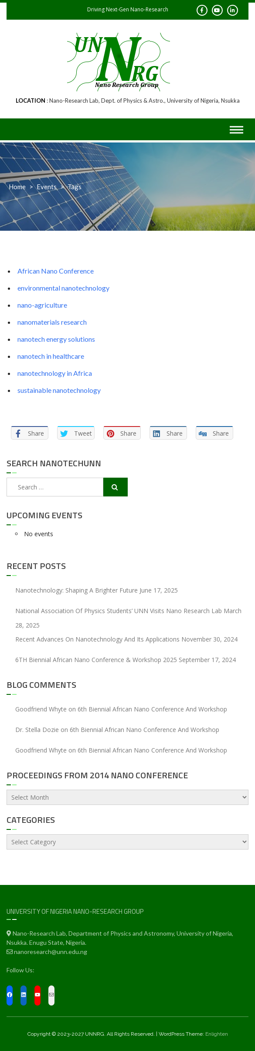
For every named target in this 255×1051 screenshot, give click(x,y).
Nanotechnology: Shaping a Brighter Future (76, 590)
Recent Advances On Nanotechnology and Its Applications (97, 639)
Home (17, 187)
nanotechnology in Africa (54, 373)
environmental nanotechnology (63, 288)
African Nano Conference (55, 271)
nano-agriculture (42, 305)
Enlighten (216, 1034)
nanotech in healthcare (50, 356)
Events (47, 187)
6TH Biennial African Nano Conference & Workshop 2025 (96, 660)
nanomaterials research (52, 322)
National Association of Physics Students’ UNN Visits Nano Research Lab (118, 611)
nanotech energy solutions (56, 339)
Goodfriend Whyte (41, 709)
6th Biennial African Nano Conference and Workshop (152, 709)
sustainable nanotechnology (59, 390)
